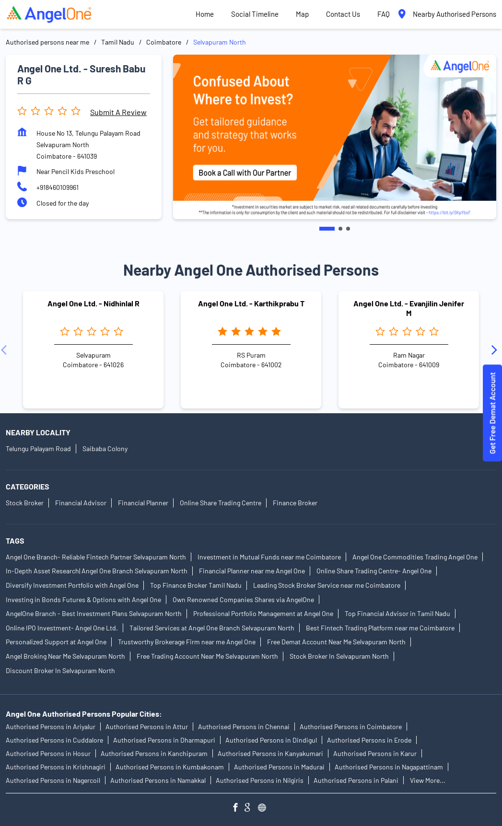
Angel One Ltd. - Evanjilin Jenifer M (408, 308)
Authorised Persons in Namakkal (158, 780)
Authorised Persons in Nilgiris (260, 780)
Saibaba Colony (105, 448)
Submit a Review (118, 111)
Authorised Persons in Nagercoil (53, 780)
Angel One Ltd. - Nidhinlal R (93, 303)
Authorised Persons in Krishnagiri (55, 767)
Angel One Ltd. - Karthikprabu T (251, 303)
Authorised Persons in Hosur (48, 753)
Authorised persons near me (47, 42)
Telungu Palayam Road (38, 448)
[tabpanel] (334, 137)
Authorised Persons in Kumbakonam (170, 767)
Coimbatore (163, 42)
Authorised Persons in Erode (369, 740)
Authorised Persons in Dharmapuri (164, 740)
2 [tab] (340, 229)
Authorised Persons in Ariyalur (50, 726)
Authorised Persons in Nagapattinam (389, 767)
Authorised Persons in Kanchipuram (154, 753)
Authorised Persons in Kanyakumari (270, 753)
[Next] (496, 349)
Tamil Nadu (117, 42)
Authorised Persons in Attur (146, 726)
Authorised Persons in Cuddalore (54, 740)
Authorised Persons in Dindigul (271, 740)
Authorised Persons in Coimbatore (351, 726)
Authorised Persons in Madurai (279, 767)
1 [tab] (327, 229)
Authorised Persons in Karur (375, 753)
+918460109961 (57, 187)
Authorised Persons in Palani (356, 780)
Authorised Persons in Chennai (244, 726)
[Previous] (6, 349)
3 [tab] (348, 229)
